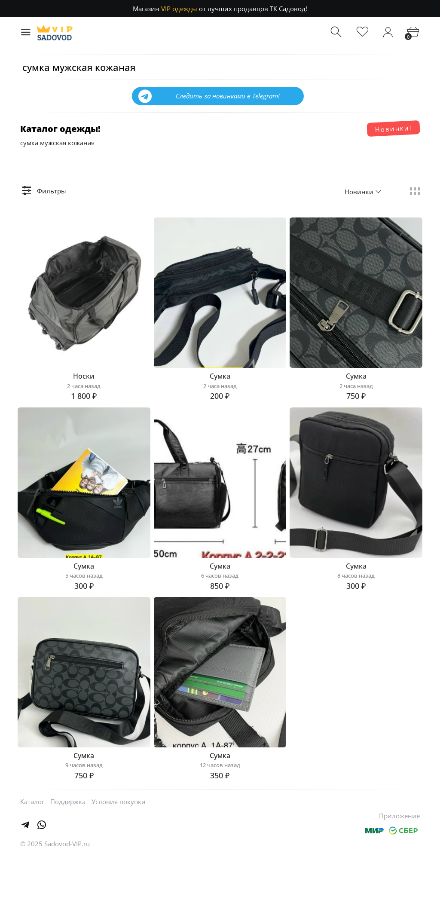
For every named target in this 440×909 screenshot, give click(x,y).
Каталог (32, 853)
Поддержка (68, 853)
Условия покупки (119, 853)
